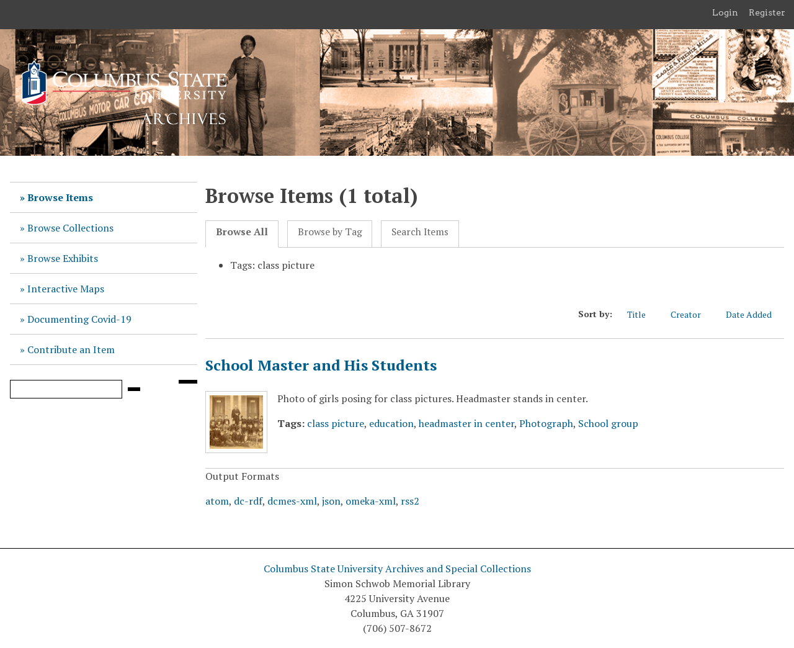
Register (767, 12)
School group (608, 423)
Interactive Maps (65, 288)
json (331, 501)
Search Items (419, 231)
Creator (692, 314)
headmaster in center (466, 423)
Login (725, 12)
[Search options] (188, 382)
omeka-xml (371, 501)
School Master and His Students (321, 365)
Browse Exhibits (62, 258)
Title (642, 314)
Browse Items (60, 197)
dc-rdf (248, 501)
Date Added (755, 314)
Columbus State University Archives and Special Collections (397, 568)
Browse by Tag (330, 231)
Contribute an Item (71, 349)
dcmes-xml (292, 501)
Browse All (242, 231)
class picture (335, 423)
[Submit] (134, 389)
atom (217, 501)
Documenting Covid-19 (79, 319)
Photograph (546, 423)
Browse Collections (70, 228)
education (391, 423)
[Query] (66, 389)
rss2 (410, 501)
